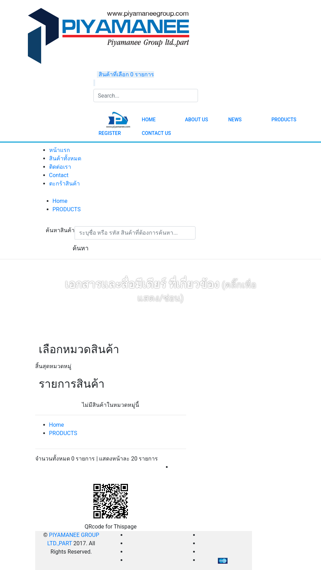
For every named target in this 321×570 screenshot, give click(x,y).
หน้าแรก (59, 150)
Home (60, 201)
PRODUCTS (67, 209)
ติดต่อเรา (60, 167)
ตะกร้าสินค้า (64, 183)
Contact (59, 175)
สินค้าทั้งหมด (65, 158)
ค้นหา (80, 248)
